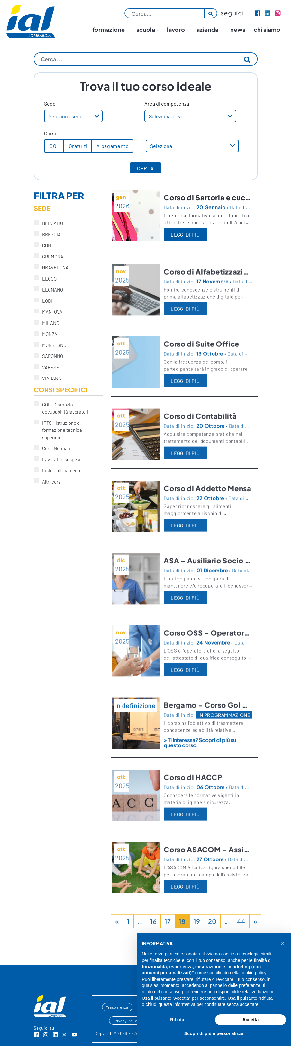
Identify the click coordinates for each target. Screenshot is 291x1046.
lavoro (176, 29)
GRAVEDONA (53, 267)
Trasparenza (117, 1007)
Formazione (108, 29)
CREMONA (51, 256)
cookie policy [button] (253, 972)
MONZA (47, 333)
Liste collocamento (60, 470)
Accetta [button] (250, 1019)
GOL (54, 146)
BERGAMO (50, 223)
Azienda (207, 29)
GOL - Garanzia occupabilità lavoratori (63, 408)
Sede (50, 103)
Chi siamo (267, 29)
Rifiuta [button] (177, 1019)
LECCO (47, 278)
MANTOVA (50, 311)
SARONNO (50, 356)
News (237, 29)
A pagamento (112, 146)
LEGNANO (50, 289)
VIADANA (49, 378)
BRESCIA (49, 234)
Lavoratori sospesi (59, 459)
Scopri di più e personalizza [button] (213, 1033)
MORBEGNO (52, 345)
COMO (46, 245)
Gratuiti (77, 146)
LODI (45, 300)
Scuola (145, 29)
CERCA (145, 168)
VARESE (48, 367)
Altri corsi (50, 481)
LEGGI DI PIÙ (185, 235)
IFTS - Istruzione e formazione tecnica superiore (58, 430)
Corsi (50, 133)
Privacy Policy (126, 1020)
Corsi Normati (54, 448)
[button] (282, 943)
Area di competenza (166, 103)
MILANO (48, 322)
